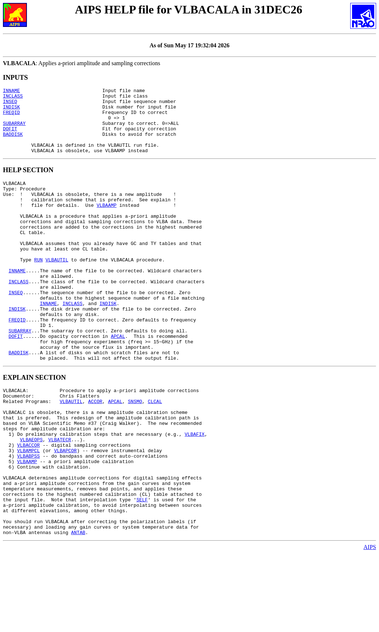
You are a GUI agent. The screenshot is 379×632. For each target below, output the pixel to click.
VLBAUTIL (57, 289)
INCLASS (13, 98)
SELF (142, 571)
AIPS (369, 626)
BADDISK (13, 144)
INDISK (11, 111)
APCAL (118, 381)
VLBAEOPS (31, 499)
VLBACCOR (28, 506)
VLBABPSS (28, 519)
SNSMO (135, 453)
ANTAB (78, 611)
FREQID (11, 117)
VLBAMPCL (28, 512)
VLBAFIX (195, 493)
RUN (38, 289)
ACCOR (95, 453)
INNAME (11, 91)
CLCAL (155, 453)
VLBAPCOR (65, 512)
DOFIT (10, 137)
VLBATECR (59, 499)
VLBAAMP (106, 223)
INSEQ (10, 104)
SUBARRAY (14, 130)
